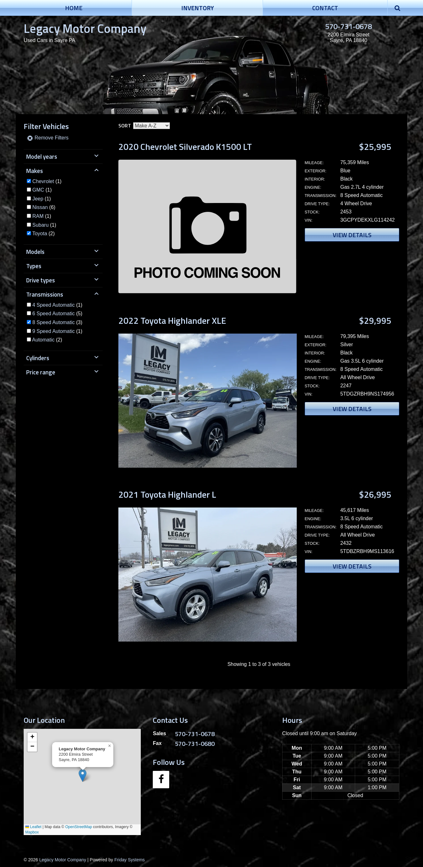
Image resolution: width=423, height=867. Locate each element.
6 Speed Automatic (53, 313)
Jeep (37, 198)
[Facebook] (161, 779)
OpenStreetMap (78, 827)
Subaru (40, 225)
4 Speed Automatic (53, 305)
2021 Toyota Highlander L (167, 494)
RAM (38, 216)
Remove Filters (48, 137)
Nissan (40, 207)
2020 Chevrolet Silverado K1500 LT (185, 146)
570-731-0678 (348, 26)
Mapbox (32, 832)
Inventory (197, 7)
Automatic (43, 339)
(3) (57, 322)
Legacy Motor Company (85, 28)
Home (73, 7)
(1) (46, 181)
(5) (57, 313)
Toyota (39, 233)
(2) (43, 233)
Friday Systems (129, 859)
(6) (43, 207)
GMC (38, 190)
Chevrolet (43, 181)
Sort (124, 125)
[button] (82, 775)
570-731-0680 (195, 743)
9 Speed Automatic (53, 331)
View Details (352, 234)
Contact (325, 7)
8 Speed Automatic (53, 322)
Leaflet (33, 827)
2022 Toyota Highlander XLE (172, 320)
